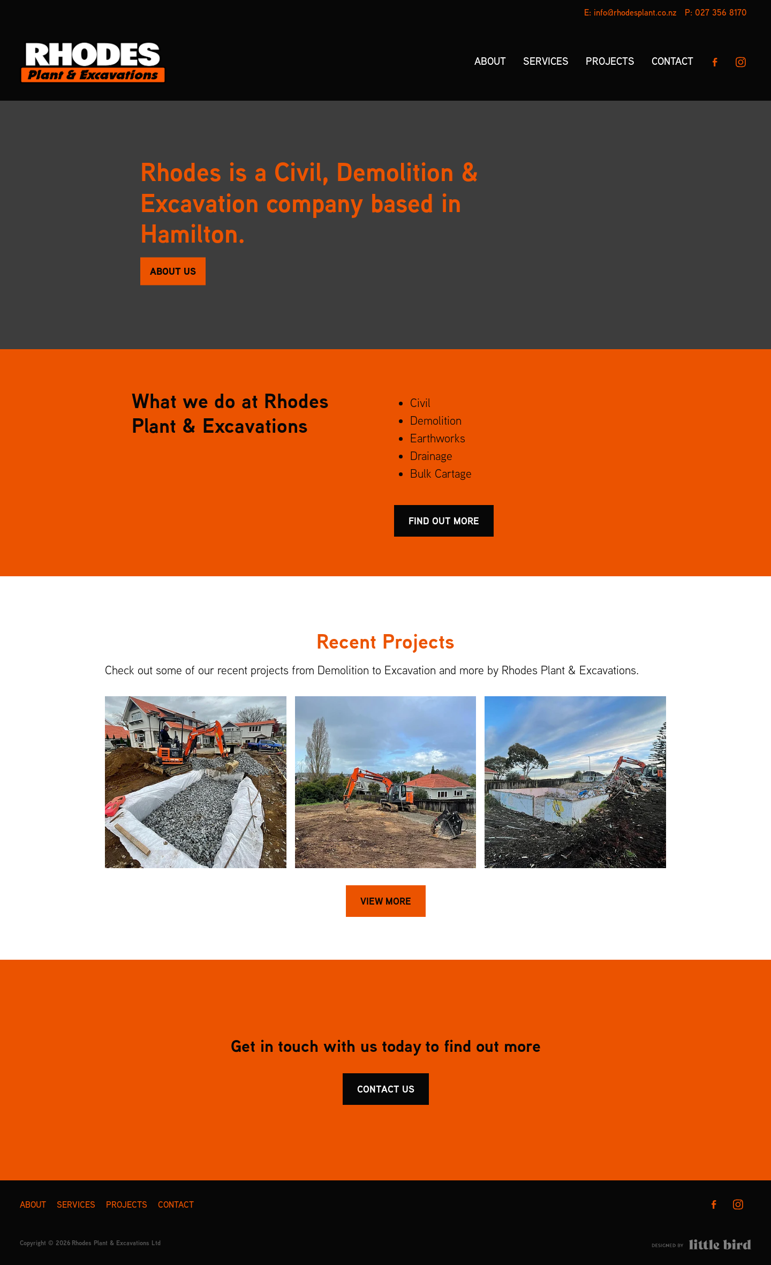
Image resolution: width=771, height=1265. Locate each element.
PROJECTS (610, 61)
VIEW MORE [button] (385, 901)
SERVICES (546, 61)
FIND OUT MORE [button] (444, 521)
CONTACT (672, 61)
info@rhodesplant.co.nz (635, 12)
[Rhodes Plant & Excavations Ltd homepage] (93, 62)
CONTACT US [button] (385, 1089)
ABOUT (490, 61)
